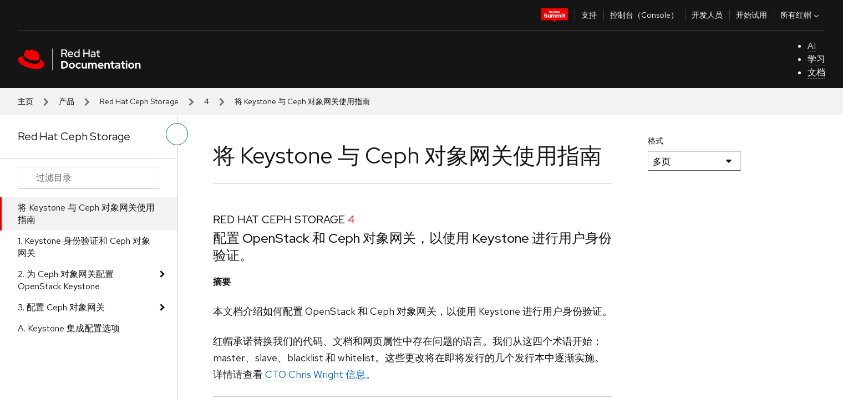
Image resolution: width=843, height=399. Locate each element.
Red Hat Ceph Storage (139, 101)
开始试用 (751, 15)
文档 (816, 72)
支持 (589, 15)
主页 (25, 101)
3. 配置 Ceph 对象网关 (61, 307)
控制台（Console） (644, 15)
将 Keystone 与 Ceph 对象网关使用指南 (86, 214)
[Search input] (88, 177)
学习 (816, 59)
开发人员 (707, 15)
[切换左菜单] (177, 134)
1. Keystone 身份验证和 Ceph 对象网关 (84, 247)
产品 (66, 101)
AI (812, 46)
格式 (655, 141)
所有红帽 (800, 15)
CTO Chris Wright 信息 (315, 374)
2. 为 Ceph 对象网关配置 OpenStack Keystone (66, 280)
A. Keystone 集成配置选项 (69, 328)
